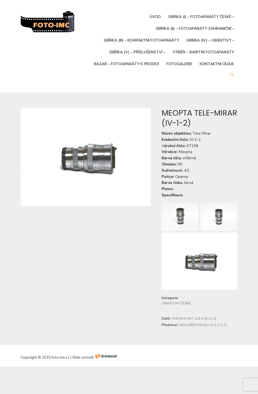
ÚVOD (155, 16)
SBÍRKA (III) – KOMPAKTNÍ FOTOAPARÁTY (141, 40)
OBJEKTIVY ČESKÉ (176, 303)
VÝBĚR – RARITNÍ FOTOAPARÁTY (203, 52)
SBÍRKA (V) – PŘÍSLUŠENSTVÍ (135, 52)
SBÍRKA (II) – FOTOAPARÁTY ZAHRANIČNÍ (193, 28)
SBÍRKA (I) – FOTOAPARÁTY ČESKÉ (199, 16)
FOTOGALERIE (179, 63)
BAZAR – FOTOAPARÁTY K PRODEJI (126, 63)
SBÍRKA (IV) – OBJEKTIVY (208, 40)
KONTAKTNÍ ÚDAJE (217, 63)
